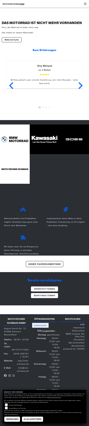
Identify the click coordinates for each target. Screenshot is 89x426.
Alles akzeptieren (32, 419)
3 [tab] (46, 108)
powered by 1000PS (74, 348)
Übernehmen (12, 419)
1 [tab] (39, 108)
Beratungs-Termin (44, 295)
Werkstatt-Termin (44, 289)
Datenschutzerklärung (54, 397)
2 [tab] (43, 108)
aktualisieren (78, 345)
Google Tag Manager (15, 405)
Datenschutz (78, 330)
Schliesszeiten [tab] (40, 325)
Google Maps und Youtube (17, 408)
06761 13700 (21, 339)
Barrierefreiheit (77, 342)
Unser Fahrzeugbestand (44, 264)
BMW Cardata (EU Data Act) (75, 335)
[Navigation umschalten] (85, 4)
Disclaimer (79, 339)
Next (79, 85)
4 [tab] (49, 108)
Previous (10, 85)
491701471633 (20, 349)
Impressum (79, 327)
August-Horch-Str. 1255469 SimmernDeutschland (15, 331)
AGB (82, 324)
